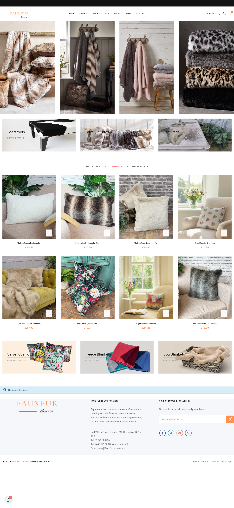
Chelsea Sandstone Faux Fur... (146, 243)
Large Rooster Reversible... (146, 323)
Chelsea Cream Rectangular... (29, 243)
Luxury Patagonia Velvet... (87, 323)
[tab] (93, 166)
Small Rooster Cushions (205, 243)
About (205, 461)
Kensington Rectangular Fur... (87, 243)
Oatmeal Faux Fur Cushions (29, 323)
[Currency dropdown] (209, 13)
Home (196, 461)
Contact (215, 461)
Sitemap (226, 461)
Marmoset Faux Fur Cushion (204, 323)
